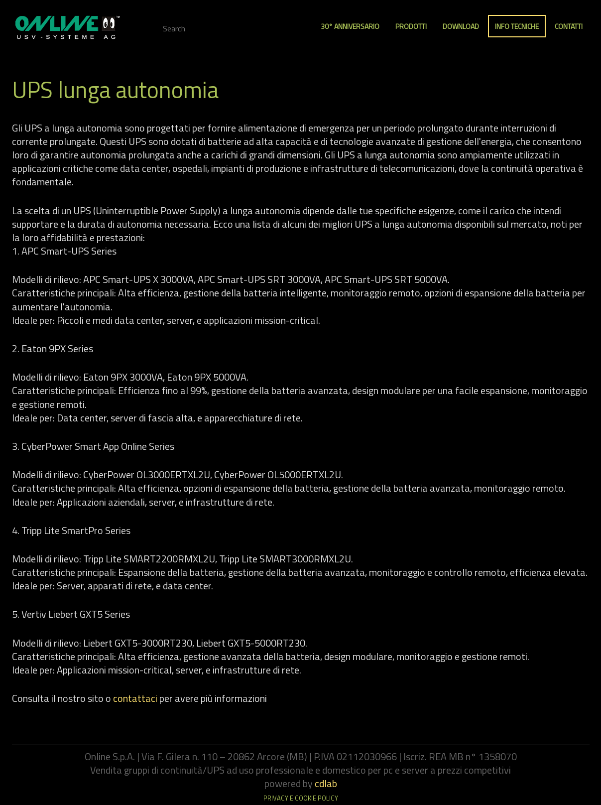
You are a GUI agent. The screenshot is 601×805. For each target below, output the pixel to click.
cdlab (326, 783)
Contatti (569, 26)
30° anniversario (350, 26)
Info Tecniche (517, 26)
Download (461, 26)
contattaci (135, 698)
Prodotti (411, 26)
